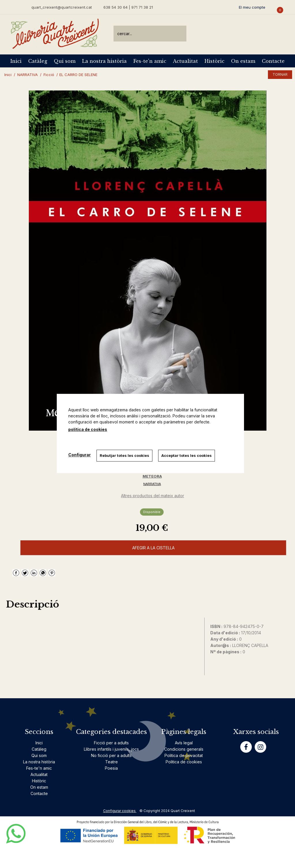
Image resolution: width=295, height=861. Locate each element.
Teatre (111, 761)
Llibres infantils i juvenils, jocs (111, 749)
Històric (214, 61)
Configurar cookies (120, 811)
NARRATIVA (152, 484)
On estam (243, 61)
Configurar (79, 455)
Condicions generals (183, 749)
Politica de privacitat (183, 755)
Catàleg (37, 61)
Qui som (64, 61)
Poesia (111, 768)
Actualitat (185, 61)
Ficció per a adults (111, 742)
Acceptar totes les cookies (186, 455)
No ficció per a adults (111, 755)
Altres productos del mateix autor (152, 495)
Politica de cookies (184, 761)
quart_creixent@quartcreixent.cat (61, 7)
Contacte (273, 61)
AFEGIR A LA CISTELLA (153, 547)
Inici (16, 61)
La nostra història (104, 61)
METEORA (152, 476)
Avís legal (184, 742)
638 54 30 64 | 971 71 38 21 (128, 7)
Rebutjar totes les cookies (124, 455)
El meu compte (252, 7)
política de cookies (87, 429)
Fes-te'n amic (149, 61)
